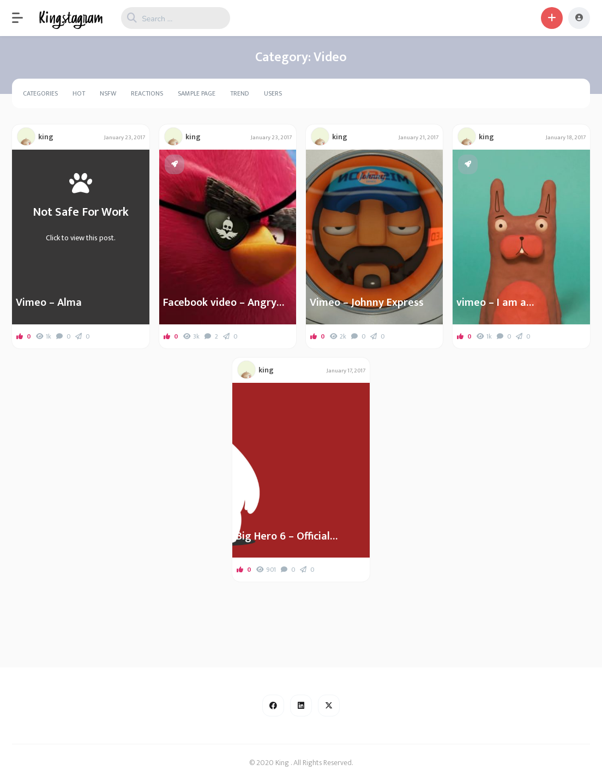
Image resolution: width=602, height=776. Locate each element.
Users (273, 93)
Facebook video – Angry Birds (219, 302)
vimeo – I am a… (495, 302)
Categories (40, 93)
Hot (79, 93)
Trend (239, 93)
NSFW (108, 93)
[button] (23, 18)
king (45, 137)
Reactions (147, 93)
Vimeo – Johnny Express (367, 302)
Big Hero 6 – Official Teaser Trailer (283, 536)
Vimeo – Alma (49, 302)
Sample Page (196, 93)
